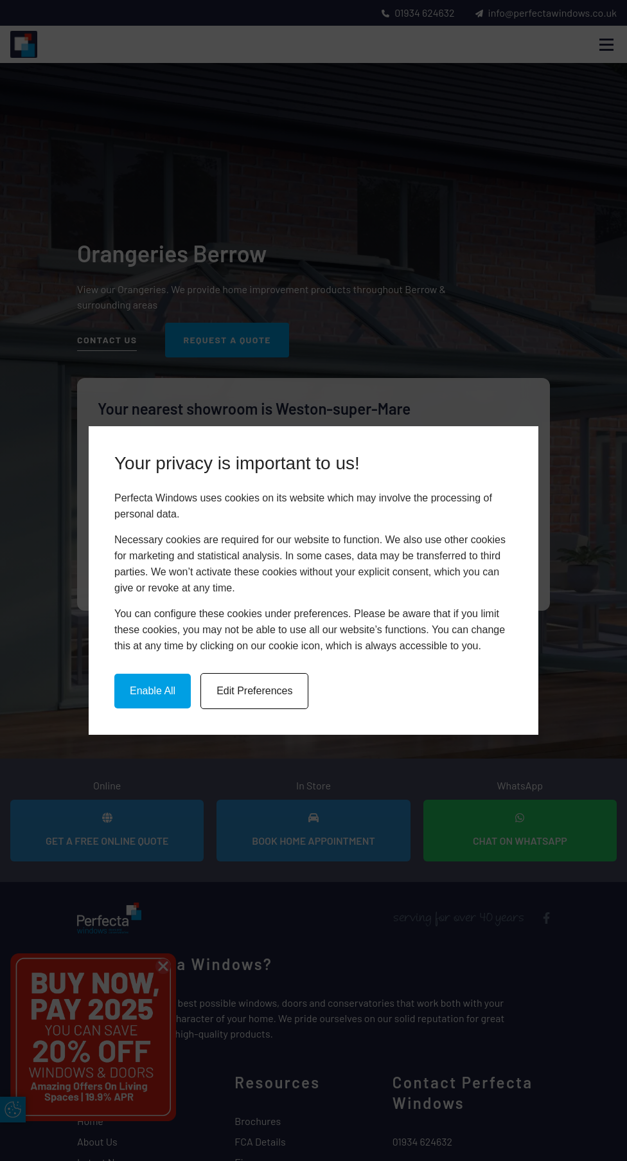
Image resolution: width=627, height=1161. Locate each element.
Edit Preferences (254, 690)
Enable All (152, 690)
